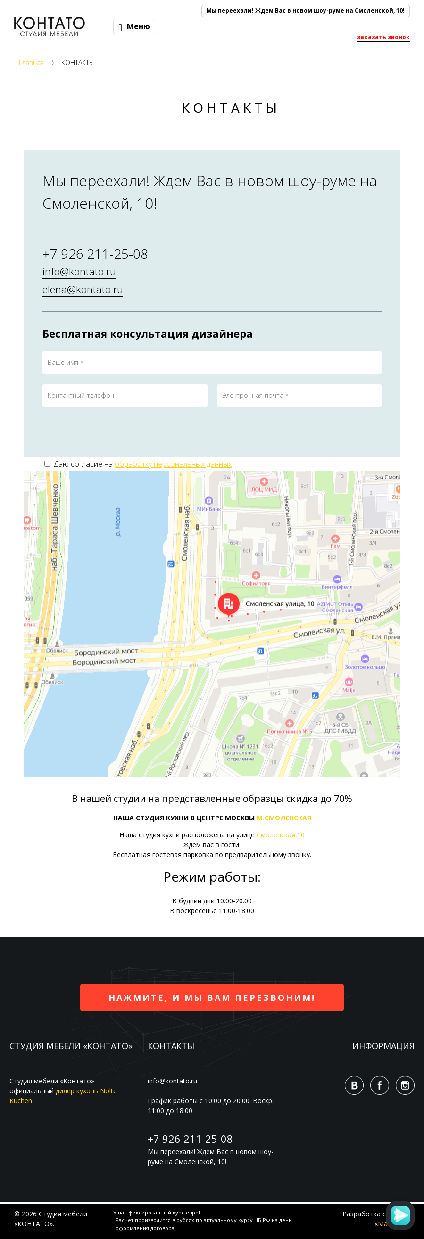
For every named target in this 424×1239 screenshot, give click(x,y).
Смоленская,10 (281, 834)
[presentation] (114, 435)
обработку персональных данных (173, 464)
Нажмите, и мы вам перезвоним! (212, 997)
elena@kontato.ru (82, 289)
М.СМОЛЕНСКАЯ (284, 817)
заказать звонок (383, 37)
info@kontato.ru (79, 271)
